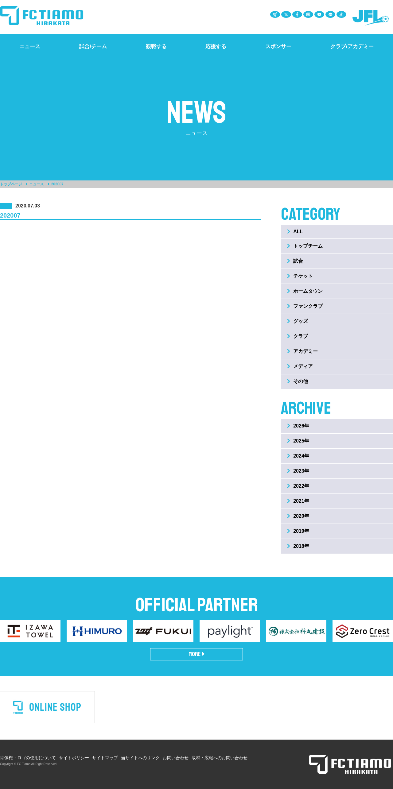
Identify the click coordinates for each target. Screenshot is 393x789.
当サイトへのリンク (140, 757)
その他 (297, 381)
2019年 (298, 531)
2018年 (298, 546)
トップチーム (305, 246)
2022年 (298, 486)
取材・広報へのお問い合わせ (219, 757)
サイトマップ (105, 757)
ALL (295, 231)
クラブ (297, 336)
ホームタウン (305, 291)
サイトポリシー (74, 757)
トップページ (11, 184)
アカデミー (302, 351)
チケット (300, 276)
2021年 (298, 501)
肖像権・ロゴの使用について (28, 757)
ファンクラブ (305, 306)
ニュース (36, 184)
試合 (295, 261)
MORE (197, 654)
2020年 (298, 516)
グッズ (297, 321)
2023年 (298, 471)
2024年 (298, 455)
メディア (300, 366)
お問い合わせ (176, 757)
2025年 (298, 440)
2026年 (298, 425)
